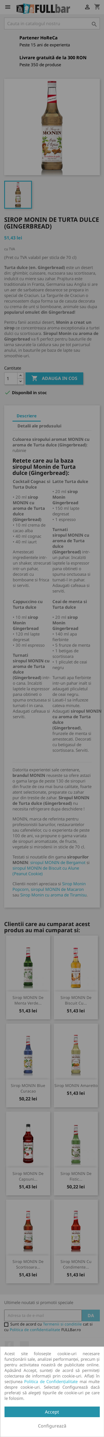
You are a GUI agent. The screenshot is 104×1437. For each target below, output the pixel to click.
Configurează (52, 1426)
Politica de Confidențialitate (51, 1381)
